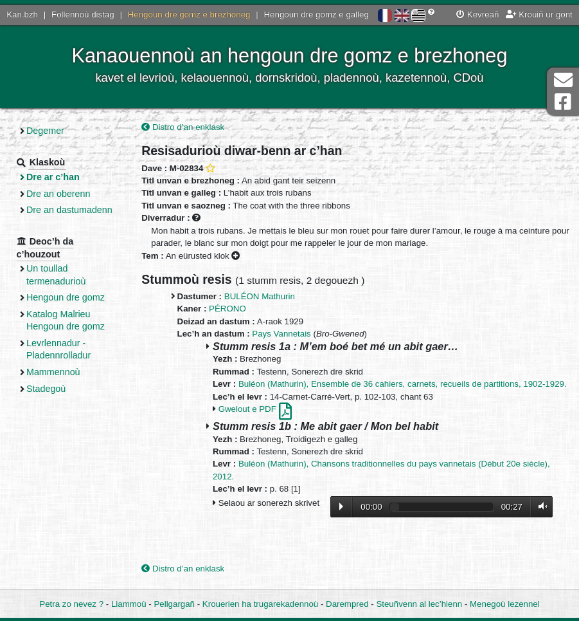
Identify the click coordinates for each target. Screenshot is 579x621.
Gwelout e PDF (255, 409)
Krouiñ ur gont (539, 14)
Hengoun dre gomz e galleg (316, 14)
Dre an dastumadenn (69, 210)
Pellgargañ (174, 604)
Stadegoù (46, 389)
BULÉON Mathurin (259, 296)
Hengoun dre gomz (65, 297)
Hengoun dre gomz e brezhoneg (189, 14)
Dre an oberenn (58, 194)
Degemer (45, 130)
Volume (540, 506)
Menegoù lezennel (505, 604)
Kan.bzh (22, 14)
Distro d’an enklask (182, 127)
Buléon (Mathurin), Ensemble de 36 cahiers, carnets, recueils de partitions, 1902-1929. (402, 384)
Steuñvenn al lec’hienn (419, 604)
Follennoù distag (82, 14)
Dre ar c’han (53, 177)
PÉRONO (227, 308)
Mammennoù (53, 372)
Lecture (341, 506)
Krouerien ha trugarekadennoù (260, 604)
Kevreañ (477, 14)
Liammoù (129, 604)
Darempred (347, 604)
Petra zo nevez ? (71, 604)
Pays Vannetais (281, 333)
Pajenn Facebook (563, 102)
